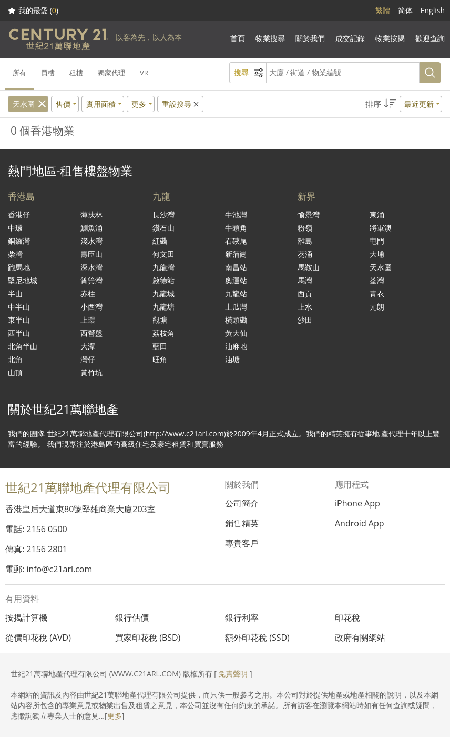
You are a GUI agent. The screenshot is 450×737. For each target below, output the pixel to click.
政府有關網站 (360, 637)
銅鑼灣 (19, 241)
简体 (405, 10)
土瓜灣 (236, 307)
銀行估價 (132, 617)
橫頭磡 (236, 320)
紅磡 (159, 241)
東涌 (377, 215)
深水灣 (91, 267)
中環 (15, 228)
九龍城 (163, 293)
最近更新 (419, 104)
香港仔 (19, 215)
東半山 (19, 320)
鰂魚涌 (91, 228)
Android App (359, 523)
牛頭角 (236, 228)
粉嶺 (305, 228)
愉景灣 (309, 215)
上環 (87, 320)
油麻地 (236, 346)
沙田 (305, 320)
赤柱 (87, 293)
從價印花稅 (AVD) (38, 637)
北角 (15, 359)
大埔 (377, 254)
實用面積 (101, 104)
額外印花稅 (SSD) (257, 637)
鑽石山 (163, 228)
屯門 (377, 241)
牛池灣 (236, 215)
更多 (114, 716)
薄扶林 (91, 215)
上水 (305, 307)
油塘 (232, 359)
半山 (15, 293)
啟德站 (163, 280)
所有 (19, 72)
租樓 (76, 72)
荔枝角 (163, 333)
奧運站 (236, 280)
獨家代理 (111, 72)
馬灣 (305, 280)
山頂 (15, 372)
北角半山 (22, 346)
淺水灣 (91, 241)
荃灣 (377, 280)
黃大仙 (236, 333)
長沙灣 (163, 215)
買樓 (48, 72)
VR (144, 72)
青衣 (377, 293)
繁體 (382, 10)
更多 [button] (138, 104)
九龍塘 (163, 307)
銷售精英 (242, 523)
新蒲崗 (236, 254)
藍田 (159, 346)
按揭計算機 (26, 617)
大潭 (87, 346)
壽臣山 (91, 254)
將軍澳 (381, 228)
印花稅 (347, 617)
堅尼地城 (22, 280)
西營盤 (91, 333)
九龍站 (236, 293)
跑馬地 (19, 267)
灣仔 (87, 359)
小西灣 (91, 307)
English (433, 10)
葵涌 (305, 254)
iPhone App (357, 503)
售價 (63, 104)
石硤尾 (236, 241)
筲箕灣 (91, 280)
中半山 (19, 307)
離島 (305, 241)
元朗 (377, 307)
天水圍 (24, 104)
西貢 (305, 293)
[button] (403, 104)
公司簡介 (242, 503)
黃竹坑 (91, 372)
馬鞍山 (309, 267)
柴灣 (15, 254)
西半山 (19, 333)
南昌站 (236, 267)
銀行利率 (242, 617)
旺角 (159, 359)
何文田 (163, 254)
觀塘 (159, 320)
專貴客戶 (242, 543)
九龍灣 (163, 267)
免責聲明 (233, 674)
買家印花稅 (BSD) (147, 637)
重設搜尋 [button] (181, 104)
